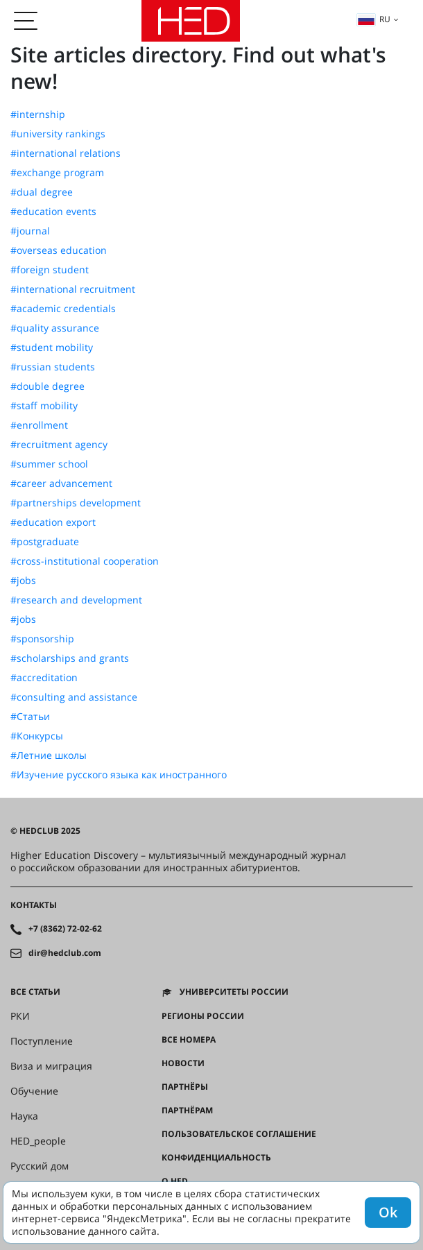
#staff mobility (44, 406)
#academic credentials (63, 308)
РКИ (20, 1016)
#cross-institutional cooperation (84, 561)
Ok (388, 1212)
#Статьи (30, 716)
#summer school (49, 464)
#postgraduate (44, 542)
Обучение (34, 1091)
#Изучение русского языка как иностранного (118, 775)
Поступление (41, 1041)
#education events (53, 211)
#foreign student (49, 270)
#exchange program (57, 172)
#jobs (23, 580)
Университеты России (234, 992)
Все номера (189, 1039)
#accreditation (44, 677)
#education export (53, 522)
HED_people (38, 1141)
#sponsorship (42, 639)
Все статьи (35, 992)
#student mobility (51, 347)
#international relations (65, 153)
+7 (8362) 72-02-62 (65, 928)
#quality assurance (54, 328)
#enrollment (39, 425)
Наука (24, 1116)
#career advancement (61, 483)
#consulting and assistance (73, 697)
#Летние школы (48, 755)
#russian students (52, 367)
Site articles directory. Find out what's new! (198, 67)
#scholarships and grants (69, 658)
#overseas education (58, 250)
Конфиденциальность (216, 1157)
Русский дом (39, 1166)
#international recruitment (72, 289)
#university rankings (57, 134)
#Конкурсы (36, 736)
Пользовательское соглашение (239, 1134)
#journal (30, 231)
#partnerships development (75, 503)
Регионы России (203, 1016)
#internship (37, 114)
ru (373, 19)
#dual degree (41, 192)
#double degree (47, 386)
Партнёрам (187, 1110)
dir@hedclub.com (64, 953)
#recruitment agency (58, 444)
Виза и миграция (51, 1066)
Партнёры (185, 1087)
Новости (183, 1063)
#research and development (76, 600)
